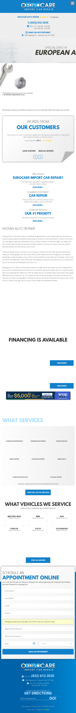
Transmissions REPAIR (38, 441)
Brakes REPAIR (14, 459)
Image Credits (31, 710)
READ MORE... (38, 187)
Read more (61, 363)
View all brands (38, 560)
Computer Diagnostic (20, 477)
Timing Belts (61, 459)
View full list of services (38, 492)
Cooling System (55, 477)
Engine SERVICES (61, 441)
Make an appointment (39, 32)
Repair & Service (14, 517)
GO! (52, 698)
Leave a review (29, 151)
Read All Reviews (46, 151)
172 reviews (54, 17)
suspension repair (38, 459)
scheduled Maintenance (14, 441)
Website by (43, 710)
